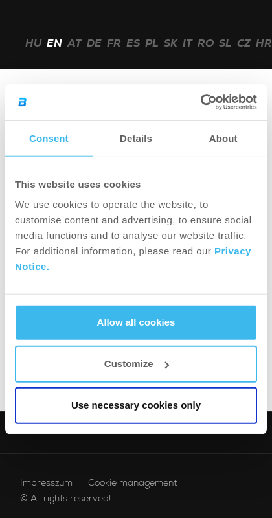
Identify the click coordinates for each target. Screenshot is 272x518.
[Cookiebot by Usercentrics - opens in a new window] (200, 102)
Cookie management (132, 483)
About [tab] (223, 137)
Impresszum (46, 483)
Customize (136, 363)
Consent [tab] (49, 137)
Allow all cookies (136, 322)
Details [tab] (136, 137)
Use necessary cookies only (136, 405)
